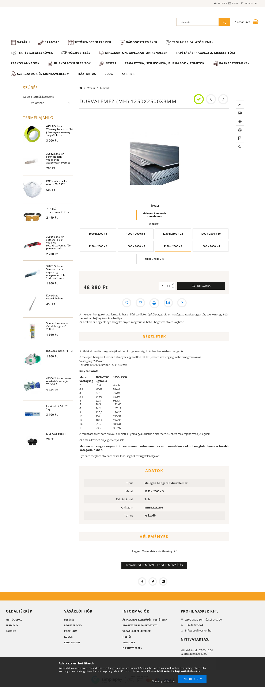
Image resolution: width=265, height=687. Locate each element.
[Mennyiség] (163, 286)
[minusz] (173, 288)
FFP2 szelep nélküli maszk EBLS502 (57, 183)
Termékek (12, 625)
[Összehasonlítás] (169, 303)
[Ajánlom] (140, 303)
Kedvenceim (72, 642)
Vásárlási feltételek (136, 631)
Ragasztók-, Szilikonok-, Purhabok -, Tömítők (164, 63)
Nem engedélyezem (163, 681)
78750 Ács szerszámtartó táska (58, 211)
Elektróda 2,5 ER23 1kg (57, 408)
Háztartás (87, 74)
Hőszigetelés (79, 53)
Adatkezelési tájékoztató (140, 625)
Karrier (128, 74)
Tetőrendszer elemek (93, 42)
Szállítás (128, 642)
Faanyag (52, 42)
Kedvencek (248, 3)
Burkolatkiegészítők (72, 63)
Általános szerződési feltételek (144, 619)
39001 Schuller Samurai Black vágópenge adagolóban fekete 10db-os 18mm (57, 272)
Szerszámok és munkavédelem (43, 74)
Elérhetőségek (132, 648)
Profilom (70, 631)
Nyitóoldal (14, 619)
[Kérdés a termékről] (183, 303)
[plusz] (173, 284)
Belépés (209, 3)
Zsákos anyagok (25, 63)
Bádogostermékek (141, 42)
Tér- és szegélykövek (35, 53)
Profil (228, 3)
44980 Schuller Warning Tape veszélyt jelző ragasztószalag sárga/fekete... (59, 131)
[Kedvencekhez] (126, 303)
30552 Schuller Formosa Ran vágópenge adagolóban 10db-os (58, 158)
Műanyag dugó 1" (56, 434)
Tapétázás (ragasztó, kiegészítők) (205, 53)
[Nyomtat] (154, 303)
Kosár (68, 636)
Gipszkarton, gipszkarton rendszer (136, 53)
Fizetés (127, 636)
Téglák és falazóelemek (193, 42)
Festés (111, 63)
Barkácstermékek (234, 63)
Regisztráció (73, 625)
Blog (109, 74)
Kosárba (204, 286)
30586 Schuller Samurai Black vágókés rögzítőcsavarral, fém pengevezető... (58, 242)
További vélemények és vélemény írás (154, 565)
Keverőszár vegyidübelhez (54, 298)
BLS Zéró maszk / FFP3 (59, 351)
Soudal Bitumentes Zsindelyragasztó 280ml (57, 326)
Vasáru (23, 42)
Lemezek (105, 87)
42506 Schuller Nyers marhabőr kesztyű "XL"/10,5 (58, 382)
